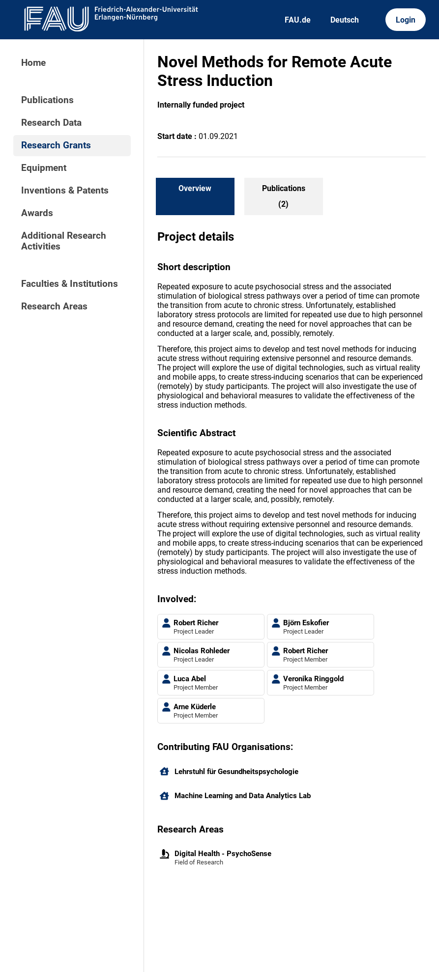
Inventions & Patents (65, 190)
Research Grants (56, 145)
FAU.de (298, 20)
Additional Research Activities (63, 241)
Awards (37, 213)
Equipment (43, 168)
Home (33, 62)
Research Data (51, 122)
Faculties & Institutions (69, 283)
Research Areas (54, 306)
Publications (47, 100)
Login (405, 20)
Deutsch (344, 20)
